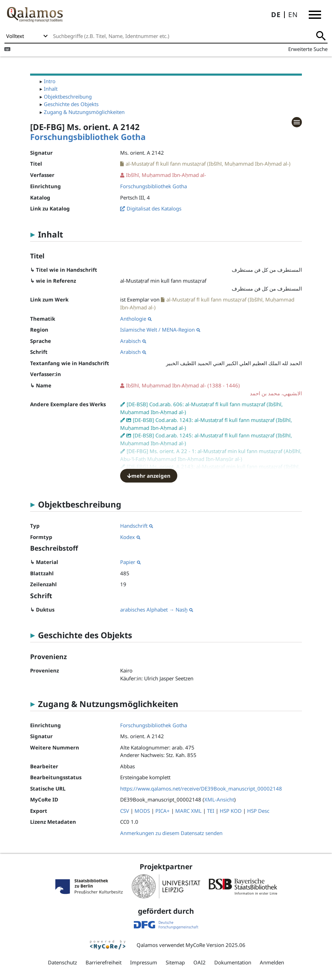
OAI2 (199, 962)
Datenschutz (62, 962)
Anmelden (272, 962)
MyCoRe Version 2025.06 (215, 944)
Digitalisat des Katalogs (154, 208)
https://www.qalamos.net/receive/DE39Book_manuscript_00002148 (201, 788)
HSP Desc (258, 810)
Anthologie (136, 318)
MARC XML (188, 810)
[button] (314, 14)
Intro (49, 81)
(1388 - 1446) (211, 389)
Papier (130, 562)
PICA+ (162, 810)
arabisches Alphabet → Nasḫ (156, 609)
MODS (142, 810)
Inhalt (51, 88)
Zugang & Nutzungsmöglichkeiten (84, 111)
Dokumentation (232, 962)
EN (293, 14)
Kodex (130, 537)
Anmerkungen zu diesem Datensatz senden (171, 833)
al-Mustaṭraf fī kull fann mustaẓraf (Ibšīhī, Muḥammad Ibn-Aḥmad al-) (208, 163)
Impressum (143, 962)
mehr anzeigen (148, 475)
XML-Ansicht (219, 799)
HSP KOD (231, 810)
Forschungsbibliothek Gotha (88, 136)
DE (276, 14)
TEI (210, 810)
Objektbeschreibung (68, 96)
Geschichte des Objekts (71, 104)
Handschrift (136, 525)
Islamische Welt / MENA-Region (160, 329)
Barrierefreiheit (104, 962)
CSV (124, 810)
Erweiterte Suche (308, 49)
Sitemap (175, 962)
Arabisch (133, 340)
